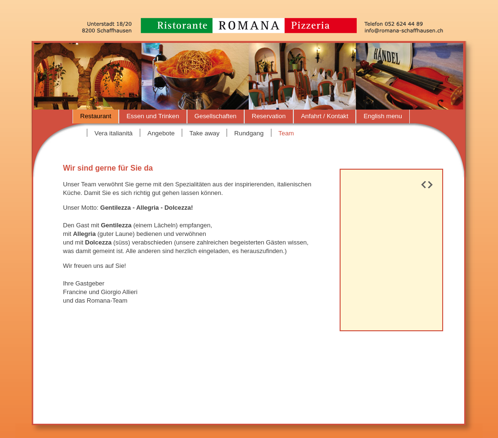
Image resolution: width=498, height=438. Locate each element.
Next (430, 184)
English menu (382, 116)
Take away (204, 133)
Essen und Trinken (152, 116)
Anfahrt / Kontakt (324, 116)
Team (286, 133)
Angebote (161, 133)
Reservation (269, 116)
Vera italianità (113, 133)
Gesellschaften (216, 116)
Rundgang (249, 133)
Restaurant (95, 116)
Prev (423, 184)
